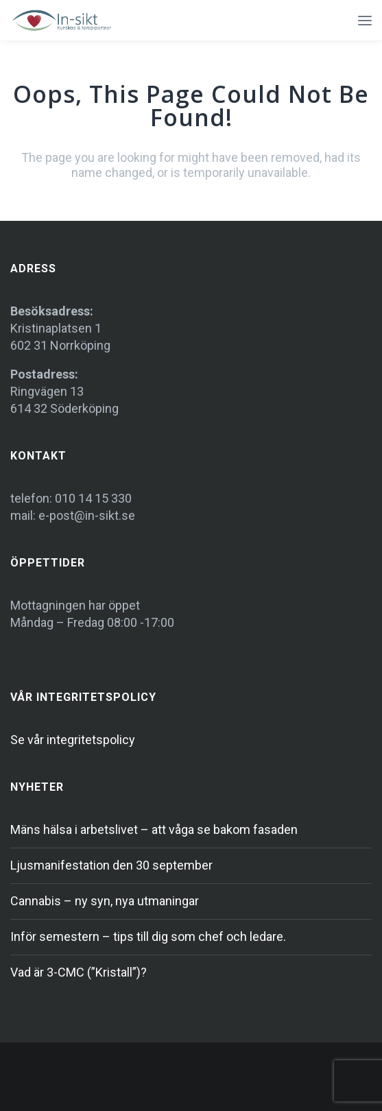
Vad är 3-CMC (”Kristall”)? (78, 972)
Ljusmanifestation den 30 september (111, 865)
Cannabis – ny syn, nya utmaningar (104, 901)
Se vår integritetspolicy (72, 739)
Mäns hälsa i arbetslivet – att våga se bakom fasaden (154, 829)
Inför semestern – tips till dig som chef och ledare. (148, 936)
